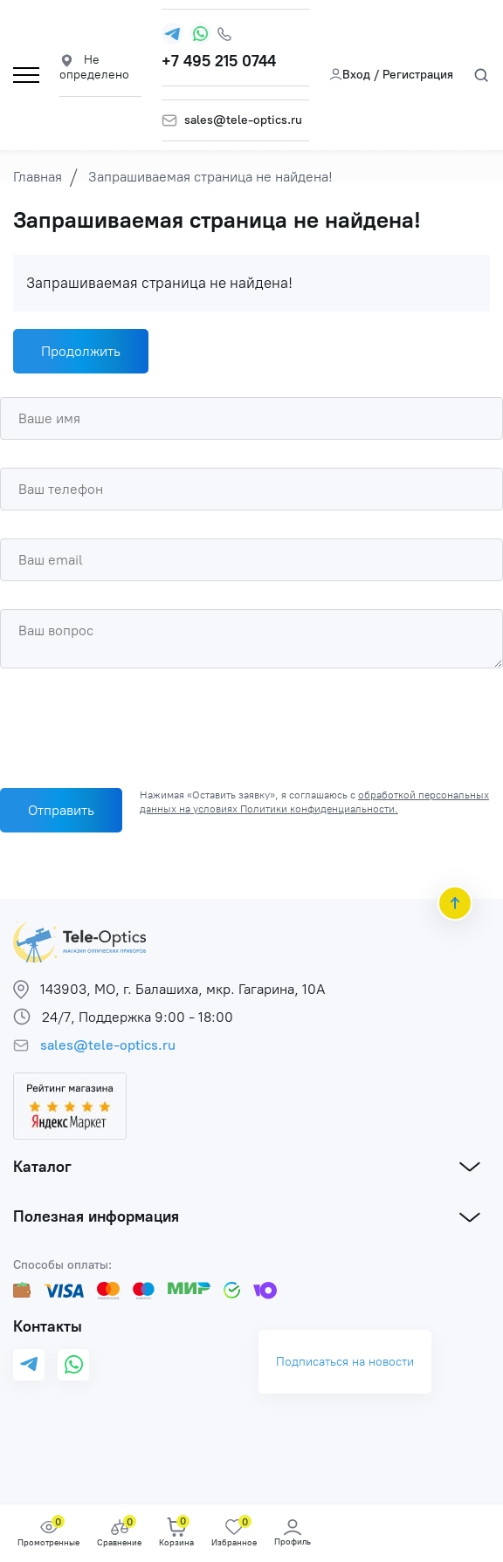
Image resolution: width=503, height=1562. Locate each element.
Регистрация (417, 74)
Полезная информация (96, 1216)
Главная (37, 176)
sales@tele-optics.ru (243, 120)
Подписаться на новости (345, 1361)
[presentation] (132, 723)
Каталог (42, 1166)
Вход (349, 74)
